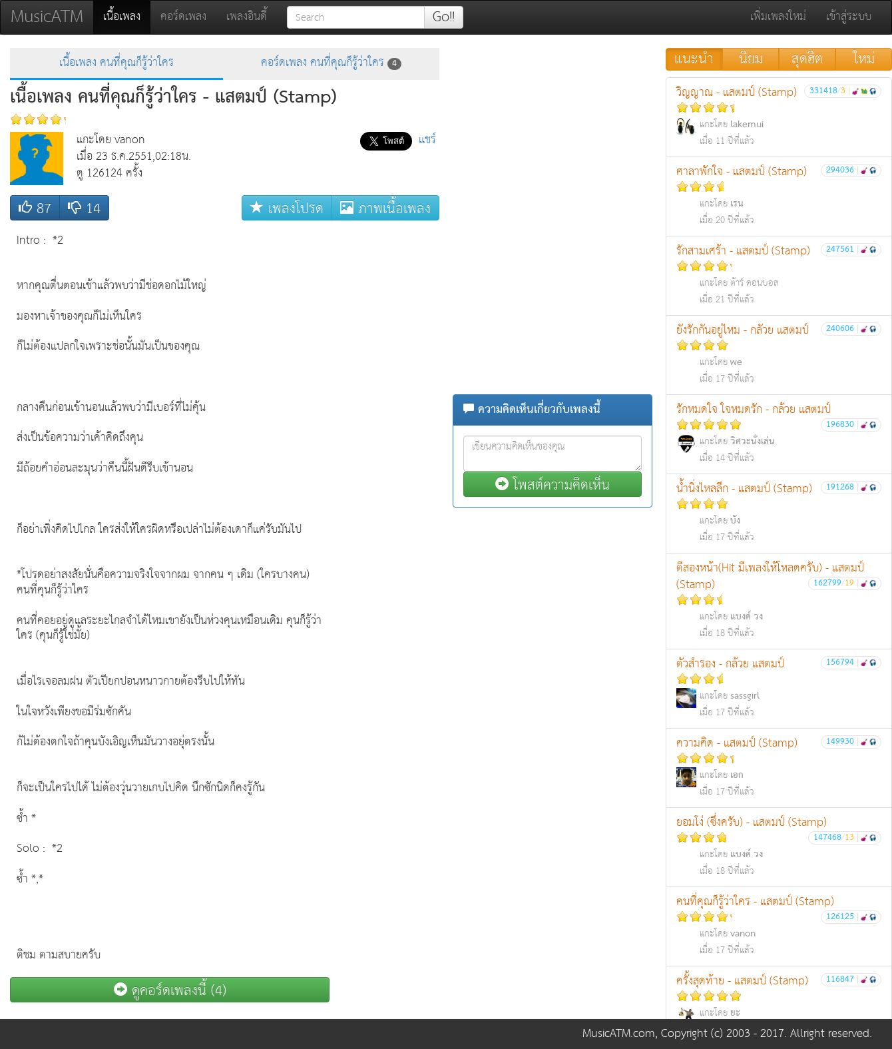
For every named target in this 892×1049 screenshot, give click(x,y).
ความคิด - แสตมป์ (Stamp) (778, 767)
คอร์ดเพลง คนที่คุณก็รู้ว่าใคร (331, 63)
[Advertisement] (386, 427)
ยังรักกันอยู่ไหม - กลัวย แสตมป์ (778, 354)
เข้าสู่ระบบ (848, 17)
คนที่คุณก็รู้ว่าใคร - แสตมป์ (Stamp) (778, 925)
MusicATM (47, 17)
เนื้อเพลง (126, 16)
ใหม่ (864, 59)
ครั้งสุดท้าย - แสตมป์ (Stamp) (778, 1004)
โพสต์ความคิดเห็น (552, 484)
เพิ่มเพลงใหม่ (778, 17)
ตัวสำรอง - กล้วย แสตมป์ (778, 687)
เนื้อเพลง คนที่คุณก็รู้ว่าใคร (116, 63)
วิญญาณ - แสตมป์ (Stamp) (778, 116)
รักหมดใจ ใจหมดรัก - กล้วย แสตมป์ (778, 433)
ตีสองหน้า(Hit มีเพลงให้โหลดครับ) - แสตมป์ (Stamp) (778, 600)
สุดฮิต (807, 59)
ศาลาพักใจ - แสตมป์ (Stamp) (778, 195)
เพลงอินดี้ (246, 17)
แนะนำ (694, 59)
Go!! (444, 17)
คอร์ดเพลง (183, 17)
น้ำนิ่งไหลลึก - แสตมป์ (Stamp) (778, 512)
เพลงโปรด (287, 208)
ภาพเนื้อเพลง (385, 208)
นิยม (751, 59)
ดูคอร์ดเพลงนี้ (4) (170, 990)
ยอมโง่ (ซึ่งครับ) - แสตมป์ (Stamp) (778, 846)
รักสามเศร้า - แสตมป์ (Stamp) (778, 274)
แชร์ (427, 140)
